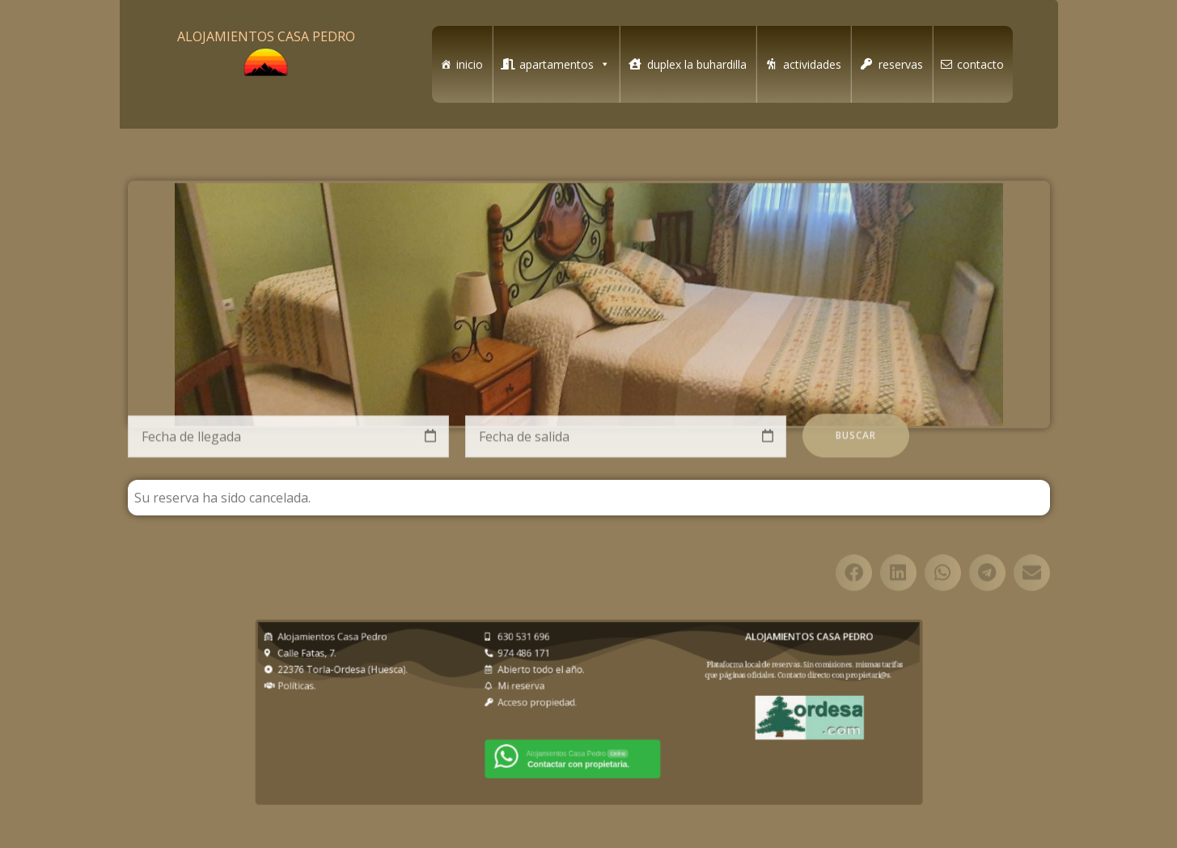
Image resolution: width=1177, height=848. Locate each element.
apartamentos (564, 64)
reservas (901, 64)
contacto (980, 64)
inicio (469, 64)
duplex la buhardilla (697, 64)
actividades (812, 64)
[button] (854, 597)
